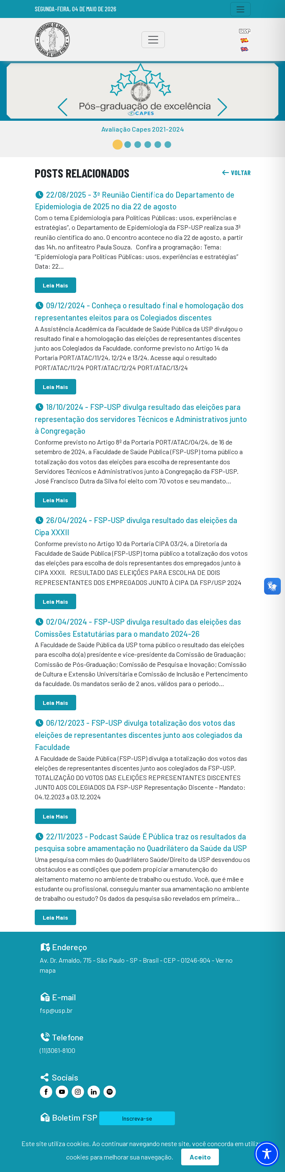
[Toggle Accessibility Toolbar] (267, 1154)
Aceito (200, 1157)
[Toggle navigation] (240, 9)
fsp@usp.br (56, 1010)
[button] (118, 145)
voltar (236, 172)
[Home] (52, 39)
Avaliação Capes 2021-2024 (142, 129)
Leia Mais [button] (55, 285)
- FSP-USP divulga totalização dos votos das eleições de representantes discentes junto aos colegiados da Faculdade (138, 735)
